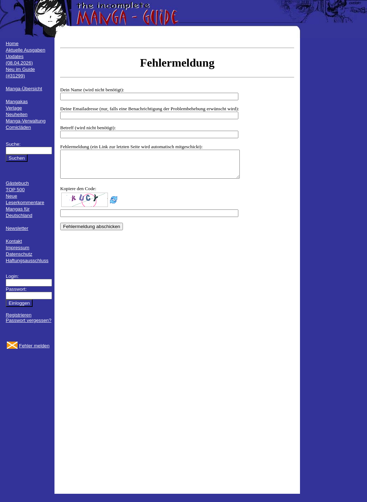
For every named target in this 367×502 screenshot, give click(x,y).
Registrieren (19, 315)
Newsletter (17, 228)
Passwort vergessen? (28, 320)
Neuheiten (17, 114)
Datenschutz (19, 254)
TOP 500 (15, 189)
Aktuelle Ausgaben (25, 50)
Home (12, 43)
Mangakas (17, 101)
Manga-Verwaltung (26, 121)
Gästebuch (17, 183)
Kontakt (14, 241)
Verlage (14, 108)
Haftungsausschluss (27, 260)
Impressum (17, 247)
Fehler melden (34, 345)
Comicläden (18, 127)
